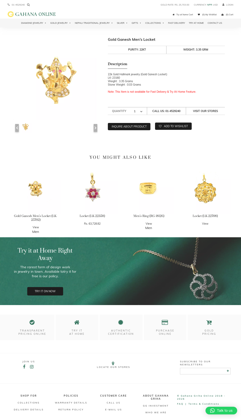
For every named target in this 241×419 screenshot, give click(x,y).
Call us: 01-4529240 (166, 111)
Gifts (136, 23)
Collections (154, 23)
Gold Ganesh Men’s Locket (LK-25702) (35, 218)
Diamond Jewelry (33, 23)
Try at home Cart (183, 14)
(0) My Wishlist (207, 14)
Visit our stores (205, 111)
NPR (209, 4)
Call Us (113, 402)
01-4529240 (16, 4)
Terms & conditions (203, 403)
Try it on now (45, 291)
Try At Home (196, 22)
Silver (122, 23)
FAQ (180, 403)
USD (215, 4)
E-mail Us (113, 409)
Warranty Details (71, 402)
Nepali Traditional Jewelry (94, 23)
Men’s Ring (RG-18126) (148, 216)
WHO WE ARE (156, 412)
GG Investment (156, 405)
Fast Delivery (176, 22)
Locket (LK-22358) (92, 216)
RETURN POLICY (71, 409)
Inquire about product (129, 126)
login (227, 4)
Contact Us (215, 22)
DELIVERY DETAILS (29, 409)
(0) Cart (227, 14)
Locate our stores (113, 364)
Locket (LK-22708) (205, 216)
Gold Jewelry (60, 23)
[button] (221, 410)
